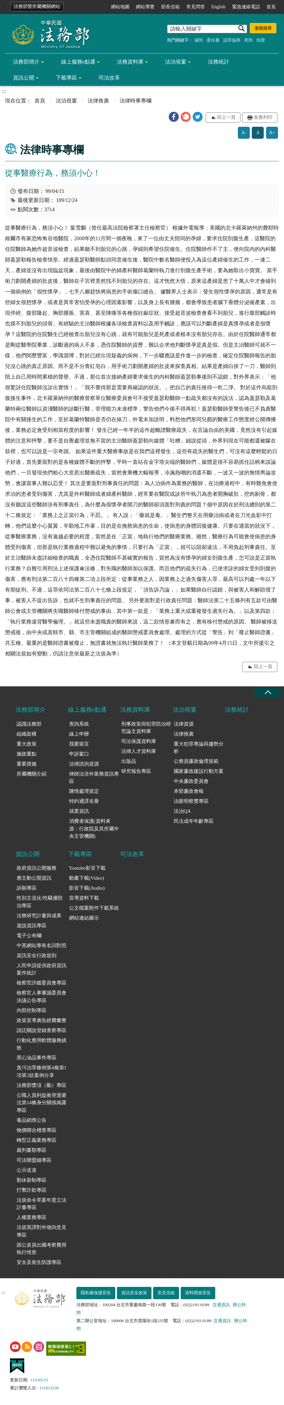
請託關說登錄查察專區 (41, 1030)
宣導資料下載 (84, 898)
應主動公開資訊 (34, 878)
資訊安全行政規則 (36, 955)
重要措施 (27, 764)
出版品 (128, 761)
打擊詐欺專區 (32, 1190)
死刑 (248, 40)
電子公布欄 (29, 935)
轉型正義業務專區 (36, 1140)
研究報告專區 (136, 771)
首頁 (271, 6)
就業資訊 (79, 811)
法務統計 (218, 62)
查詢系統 (79, 724)
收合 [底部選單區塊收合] (268, 692)
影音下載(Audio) (87, 888)
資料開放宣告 (198, 1292)
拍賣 (260, 40)
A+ (272, 132)
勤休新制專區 (32, 1180)
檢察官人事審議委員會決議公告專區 (41, 996)
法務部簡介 (26, 62)
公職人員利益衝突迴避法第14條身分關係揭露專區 (41, 1103)
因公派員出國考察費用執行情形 (41, 1248)
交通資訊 (221, 1304)
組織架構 (27, 734)
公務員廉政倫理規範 (196, 761)
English (218, 6)
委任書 (213, 40)
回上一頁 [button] (226, 117)
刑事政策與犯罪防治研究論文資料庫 (146, 727)
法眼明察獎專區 (191, 801)
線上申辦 (79, 734)
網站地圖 (120, 6)
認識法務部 (29, 724)
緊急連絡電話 (246, 6)
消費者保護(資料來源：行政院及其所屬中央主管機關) (94, 828)
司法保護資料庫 (138, 741)
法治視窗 (175, 62)
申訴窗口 (79, 754)
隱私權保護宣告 (96, 1292)
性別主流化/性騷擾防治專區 (40, 901)
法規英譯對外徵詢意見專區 (41, 1231)
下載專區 (66, 78)
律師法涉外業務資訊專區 (94, 777)
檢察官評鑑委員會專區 (41, 982)
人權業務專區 (32, 1217)
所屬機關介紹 (32, 774)
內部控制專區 (32, 1010)
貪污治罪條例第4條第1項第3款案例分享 (41, 1071)
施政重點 (27, 754)
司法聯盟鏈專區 (34, 1160)
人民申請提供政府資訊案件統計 (41, 969)
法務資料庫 (130, 62)
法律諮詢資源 (84, 764)
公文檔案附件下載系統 (94, 908)
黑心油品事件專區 (36, 1057)
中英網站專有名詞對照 (41, 945)
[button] (174, 117)
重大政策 (27, 744)
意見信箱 (166, 1292)
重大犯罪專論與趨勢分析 (199, 747)
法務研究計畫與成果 (39, 915)
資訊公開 (23, 78)
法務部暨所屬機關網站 (37, 6)
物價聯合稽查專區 (36, 1130)
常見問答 (195, 6)
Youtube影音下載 (87, 868)
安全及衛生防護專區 (39, 1262)
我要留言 (79, 744)
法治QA (182, 811)
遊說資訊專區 (32, 925)
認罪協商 (231, 40)
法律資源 (184, 724)
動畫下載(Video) (86, 878)
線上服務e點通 (78, 62)
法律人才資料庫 (138, 751)
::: (4, 5)
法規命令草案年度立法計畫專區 (41, 1203)
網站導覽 (145, 6)
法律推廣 (98, 100)
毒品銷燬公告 (32, 1120)
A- (243, 132)
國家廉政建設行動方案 (199, 771)
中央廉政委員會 (191, 781)
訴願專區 (27, 888)
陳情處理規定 (84, 791)
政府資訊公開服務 (36, 868)
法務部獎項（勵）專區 (41, 1085)
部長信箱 (170, 6)
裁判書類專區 (32, 1150)
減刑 (198, 40)
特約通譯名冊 (84, 801)
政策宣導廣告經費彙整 (41, 1020)
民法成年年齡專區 (194, 821)
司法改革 (109, 78)
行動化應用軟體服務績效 (41, 1044)
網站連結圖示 (84, 918)
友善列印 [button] (263, 117)
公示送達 (27, 1170)
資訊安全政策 (134, 1292)
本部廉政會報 (189, 791)
